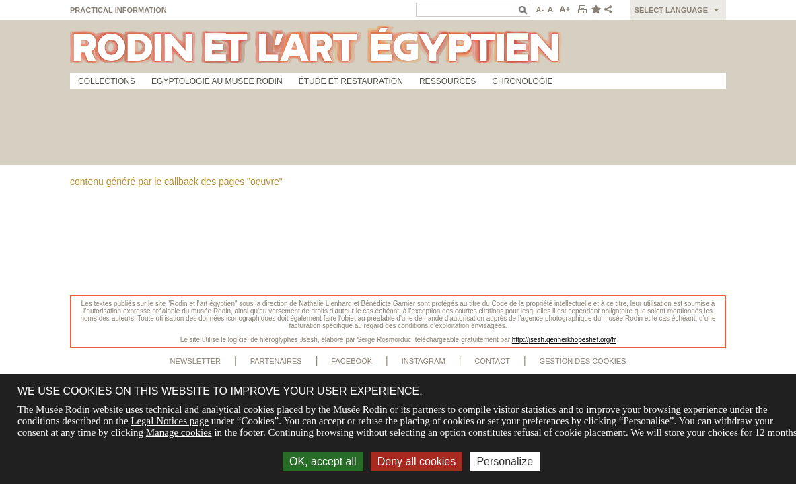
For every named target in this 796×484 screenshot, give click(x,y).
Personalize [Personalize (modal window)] (504, 461)
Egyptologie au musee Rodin (217, 81)
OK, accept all (323, 461)
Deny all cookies (416, 461)
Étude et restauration (351, 81)
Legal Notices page (170, 420)
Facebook (351, 361)
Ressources (447, 81)
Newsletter (195, 361)
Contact (492, 361)
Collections (106, 81)
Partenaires (276, 361)
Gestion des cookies (583, 361)
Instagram (423, 361)
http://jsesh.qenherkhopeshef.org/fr (564, 340)
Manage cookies (179, 432)
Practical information (118, 10)
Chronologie (522, 81)
